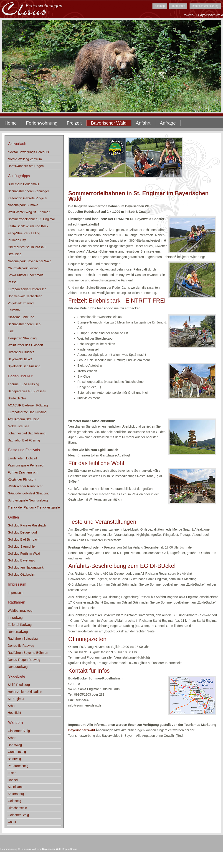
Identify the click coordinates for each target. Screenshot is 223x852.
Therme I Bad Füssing (23, 384)
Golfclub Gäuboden (21, 574)
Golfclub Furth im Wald (24, 553)
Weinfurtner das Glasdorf (25, 345)
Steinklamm (16, 787)
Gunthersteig (17, 752)
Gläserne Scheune (21, 317)
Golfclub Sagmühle (21, 546)
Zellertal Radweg (20, 624)
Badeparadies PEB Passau (27, 391)
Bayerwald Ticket (20, 359)
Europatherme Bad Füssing (27, 412)
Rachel (13, 780)
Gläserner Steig (19, 731)
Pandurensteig (18, 766)
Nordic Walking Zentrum (25, 159)
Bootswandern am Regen (26, 166)
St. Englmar (16, 699)
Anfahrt (143, 122)
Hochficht (14, 712)
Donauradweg (18, 667)
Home (11, 122)
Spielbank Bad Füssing (24, 366)
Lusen (12, 773)
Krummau (15, 310)
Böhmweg (15, 745)
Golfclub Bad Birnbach (23, 539)
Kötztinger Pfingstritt (22, 479)
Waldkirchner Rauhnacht (25, 486)
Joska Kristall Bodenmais (25, 275)
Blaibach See (17, 398)
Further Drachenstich (23, 472)
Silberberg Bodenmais (23, 184)
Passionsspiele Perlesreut (26, 465)
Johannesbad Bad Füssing (27, 433)
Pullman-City (17, 240)
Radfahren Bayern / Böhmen (28, 652)
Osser (12, 822)
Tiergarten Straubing (22, 338)
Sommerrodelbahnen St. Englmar (31, 219)
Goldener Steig (18, 815)
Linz (11, 331)
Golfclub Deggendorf (22, 532)
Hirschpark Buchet (21, 352)
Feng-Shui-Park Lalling (24, 233)
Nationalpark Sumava (23, 205)
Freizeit (74, 122)
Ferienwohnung (41, 122)
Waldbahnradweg (20, 610)
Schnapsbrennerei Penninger (28, 191)
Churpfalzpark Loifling (23, 268)
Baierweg (14, 759)
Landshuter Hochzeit (22, 458)
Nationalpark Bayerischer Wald (29, 261)
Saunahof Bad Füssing (24, 440)
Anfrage (168, 122)
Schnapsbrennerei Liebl (24, 324)
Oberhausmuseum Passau (27, 247)
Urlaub (73, 849)
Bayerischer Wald (81, 730)
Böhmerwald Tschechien (25, 296)
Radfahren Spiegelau (23, 638)
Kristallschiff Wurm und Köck (28, 226)
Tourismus (25, 849)
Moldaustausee (18, 426)
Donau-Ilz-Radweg (21, 645)
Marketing (36, 849)
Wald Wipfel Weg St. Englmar (29, 212)
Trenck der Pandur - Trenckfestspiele (34, 507)
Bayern (66, 849)
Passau (13, 282)
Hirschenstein (17, 808)
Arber (11, 706)
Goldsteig (14, 801)
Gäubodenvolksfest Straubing (29, 493)
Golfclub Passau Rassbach (27, 525)
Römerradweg (18, 632)
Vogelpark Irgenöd (21, 303)
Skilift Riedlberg (19, 685)
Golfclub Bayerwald (21, 560)
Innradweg (15, 617)
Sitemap (160, 6)
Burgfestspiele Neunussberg (28, 500)
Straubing (14, 254)
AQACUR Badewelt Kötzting (28, 405)
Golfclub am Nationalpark (25, 567)
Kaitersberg (16, 794)
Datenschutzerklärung (205, 6)
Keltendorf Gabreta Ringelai (27, 198)
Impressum (178, 6)
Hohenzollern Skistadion (25, 692)
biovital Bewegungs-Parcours (28, 152)
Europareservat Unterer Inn (27, 289)
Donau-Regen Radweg (24, 660)
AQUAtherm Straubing (23, 419)
